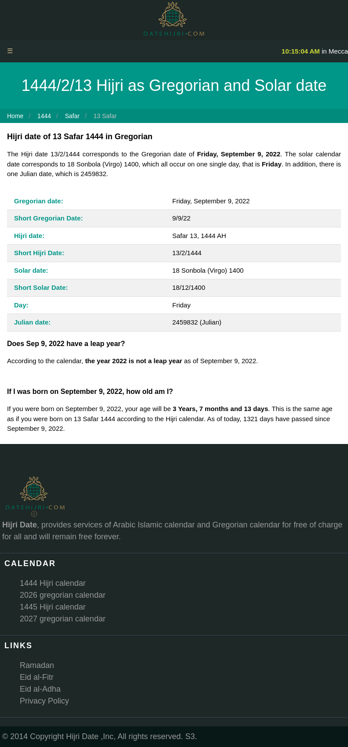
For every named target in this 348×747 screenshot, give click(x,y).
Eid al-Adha (40, 689)
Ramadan (37, 665)
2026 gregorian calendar (62, 595)
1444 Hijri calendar (53, 583)
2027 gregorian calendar (62, 618)
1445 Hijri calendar (53, 607)
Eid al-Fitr (37, 677)
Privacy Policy (44, 700)
